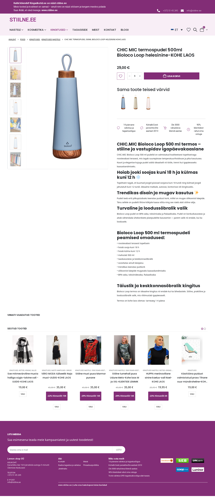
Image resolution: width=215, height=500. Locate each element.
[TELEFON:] (31, 477)
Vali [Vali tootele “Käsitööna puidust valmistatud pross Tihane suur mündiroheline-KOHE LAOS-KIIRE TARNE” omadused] (192, 398)
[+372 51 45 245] (158, 10)
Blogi (124, 30)
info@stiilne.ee (194, 10)
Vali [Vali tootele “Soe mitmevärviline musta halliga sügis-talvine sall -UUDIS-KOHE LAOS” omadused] (23, 398)
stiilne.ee (61, 3)
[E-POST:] (31, 485)
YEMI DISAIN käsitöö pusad (102, 374)
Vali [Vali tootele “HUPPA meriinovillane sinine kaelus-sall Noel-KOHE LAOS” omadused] (158, 410)
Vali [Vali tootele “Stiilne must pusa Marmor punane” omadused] (91, 410)
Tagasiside (80, 30)
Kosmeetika (36, 30)
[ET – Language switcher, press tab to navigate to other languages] (176, 29)
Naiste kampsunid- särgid (61, 374)
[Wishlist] (188, 30)
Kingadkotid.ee (38, 3)
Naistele (15, 30)
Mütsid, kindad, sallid (27, 374)
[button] (195, 30)
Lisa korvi (173, 76)
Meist (95, 30)
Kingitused (58, 30)
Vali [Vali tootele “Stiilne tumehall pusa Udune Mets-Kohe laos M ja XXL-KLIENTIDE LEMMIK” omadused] (124, 410)
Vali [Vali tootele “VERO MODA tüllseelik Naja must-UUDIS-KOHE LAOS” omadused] (57, 410)
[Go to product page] (23, 354)
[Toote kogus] (135, 75)
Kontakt (110, 30)
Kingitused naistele (83, 374)
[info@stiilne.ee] (182, 10)
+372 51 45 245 (170, 10)
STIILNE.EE (23, 20)
